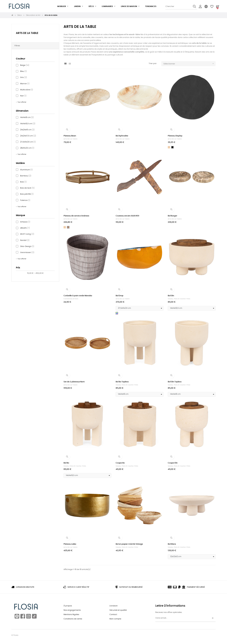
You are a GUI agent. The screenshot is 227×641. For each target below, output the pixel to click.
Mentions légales (71, 614)
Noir (23, 96)
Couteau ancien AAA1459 (127, 216)
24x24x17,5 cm (28, 136)
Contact (113, 614)
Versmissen (27, 252)
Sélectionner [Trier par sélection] (189, 63)
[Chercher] (181, 6)
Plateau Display (175, 136)
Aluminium (26, 170)
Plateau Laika (70, 544)
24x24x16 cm (27, 130)
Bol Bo (66, 463)
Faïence (25, 200)
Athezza (25, 222)
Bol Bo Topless (122, 382)
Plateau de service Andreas (76, 216)
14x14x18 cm (27, 117)
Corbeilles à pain (71, 299)
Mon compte (115, 619)
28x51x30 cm (27, 148)
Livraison (113, 606)
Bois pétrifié (27, 194)
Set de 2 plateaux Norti (74, 382)
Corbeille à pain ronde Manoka (78, 296)
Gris (23, 77)
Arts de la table (27, 33)
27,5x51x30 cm (28, 142)
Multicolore (26, 90)
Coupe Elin (172, 463)
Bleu (23, 71)
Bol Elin (171, 296)
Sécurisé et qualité (118, 610)
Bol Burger (172, 216)
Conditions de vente (73, 619)
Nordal (25, 240)
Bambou (25, 176)
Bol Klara (172, 544)
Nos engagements (72, 610)
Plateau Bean (70, 136)
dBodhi (25, 228)
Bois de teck (27, 188)
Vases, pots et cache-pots (179, 299)
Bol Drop (119, 296)
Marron (25, 84)
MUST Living (27, 234)
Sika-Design (27, 246)
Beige (24, 65)
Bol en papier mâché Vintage (129, 544)
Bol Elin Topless (175, 382)
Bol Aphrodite (122, 136)
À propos (68, 606)
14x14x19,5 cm (27, 124)
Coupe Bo (120, 463)
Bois (23, 182)
